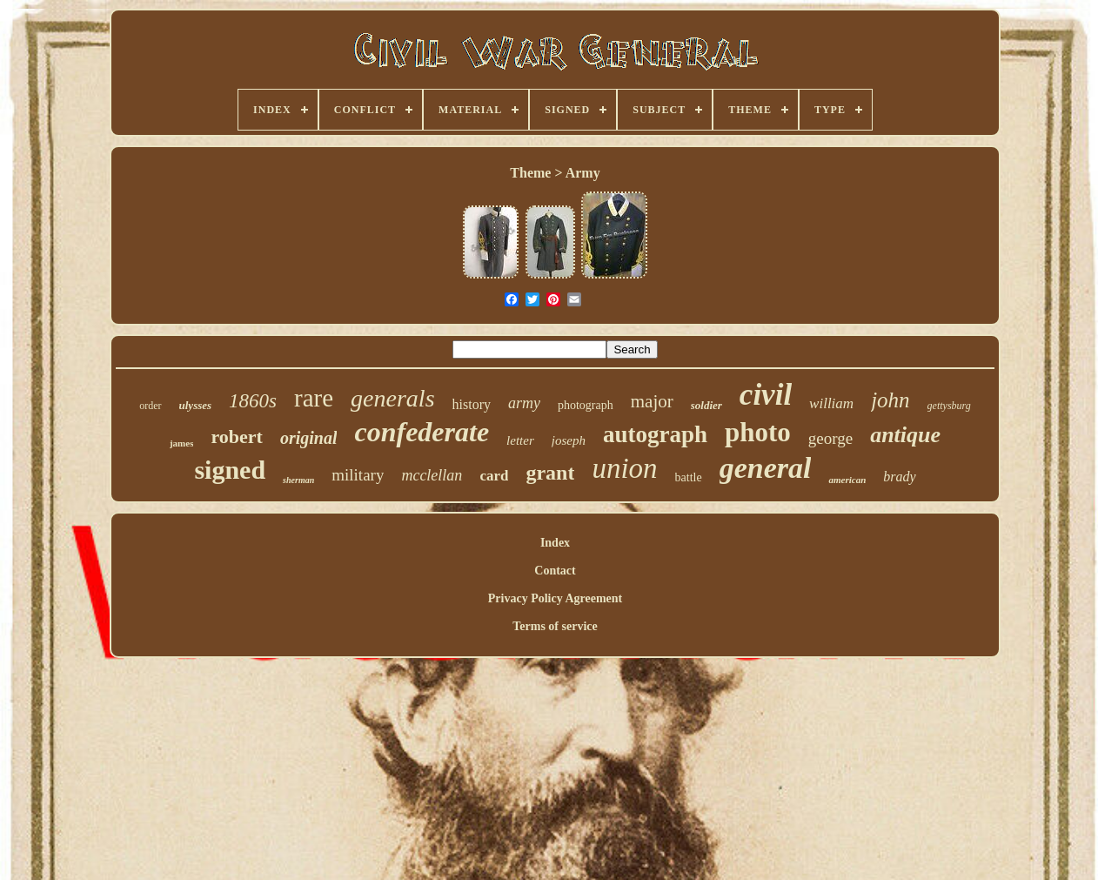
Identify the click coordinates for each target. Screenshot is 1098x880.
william (831, 403)
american (847, 479)
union (624, 468)
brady (899, 476)
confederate (421, 431)
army (524, 403)
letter (520, 440)
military (357, 475)
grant (550, 472)
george (830, 438)
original (309, 437)
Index (555, 542)
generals (392, 398)
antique (905, 434)
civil (766, 395)
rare (313, 398)
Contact (554, 570)
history (471, 404)
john (890, 400)
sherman (298, 480)
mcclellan (431, 475)
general (766, 468)
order (150, 406)
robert (236, 436)
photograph (585, 405)
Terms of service (554, 626)
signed (229, 469)
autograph (655, 434)
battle (688, 477)
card (493, 475)
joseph (569, 440)
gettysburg (949, 406)
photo (758, 432)
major (652, 401)
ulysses (195, 405)
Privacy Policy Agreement (555, 598)
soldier (706, 405)
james (182, 443)
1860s (253, 401)
